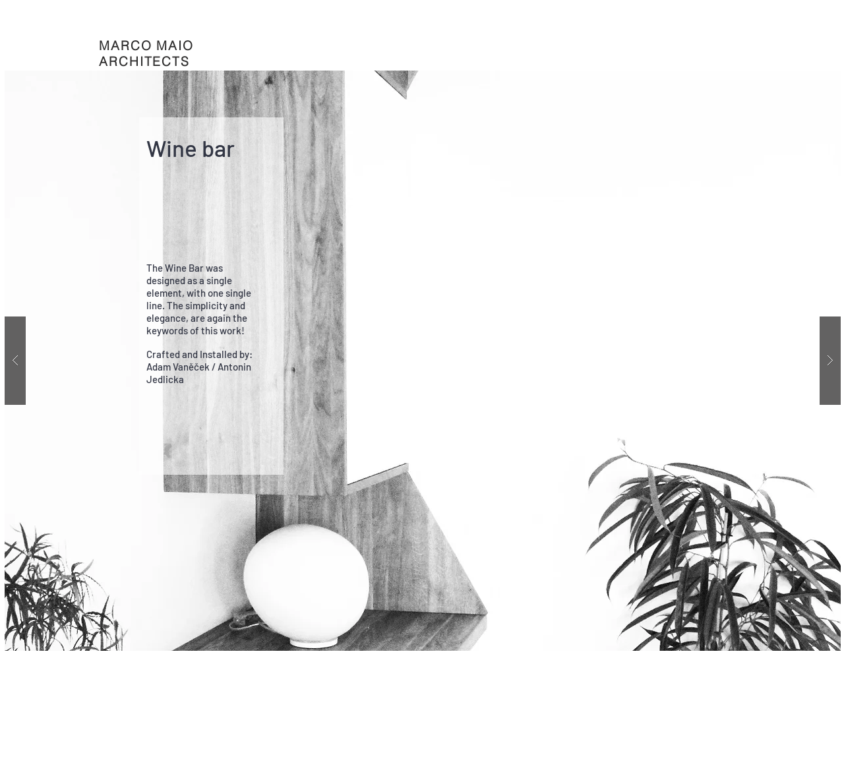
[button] (423, 361)
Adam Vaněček (178, 367)
